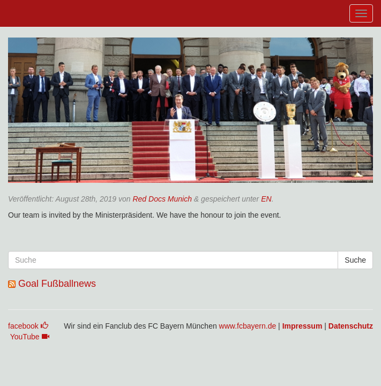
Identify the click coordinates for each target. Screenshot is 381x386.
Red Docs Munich (162, 199)
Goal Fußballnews (57, 283)
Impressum (302, 326)
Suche (355, 260)
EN (266, 199)
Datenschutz (350, 326)
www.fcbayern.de (248, 326)
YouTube (29, 336)
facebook (28, 326)
